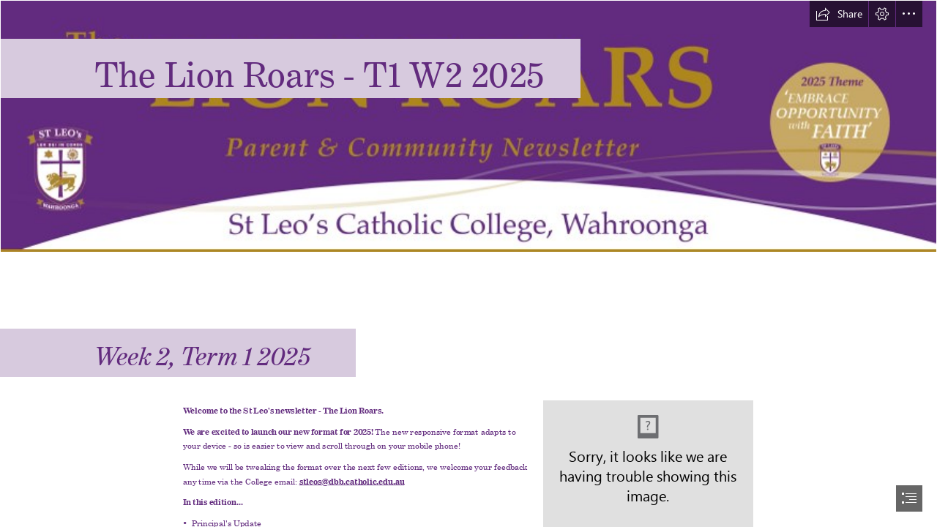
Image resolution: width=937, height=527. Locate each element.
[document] (468, 263)
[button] (839, 14)
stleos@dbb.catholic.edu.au (352, 480)
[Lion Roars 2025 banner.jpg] (468, 126)
